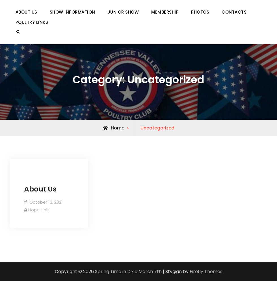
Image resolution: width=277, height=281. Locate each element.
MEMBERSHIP (165, 12)
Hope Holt (38, 210)
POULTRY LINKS (32, 22)
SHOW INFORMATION (72, 12)
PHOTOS (200, 12)
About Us (40, 189)
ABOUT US (26, 12)
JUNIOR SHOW (123, 12)
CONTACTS (234, 12)
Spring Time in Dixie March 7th (128, 271)
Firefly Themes (206, 271)
